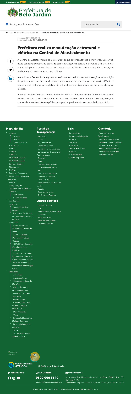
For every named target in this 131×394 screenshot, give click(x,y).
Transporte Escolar (45, 224)
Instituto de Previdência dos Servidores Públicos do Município (23, 216)
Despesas (41, 158)
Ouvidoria (42, 214)
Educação (42, 137)
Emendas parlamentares (47, 164)
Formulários (73, 145)
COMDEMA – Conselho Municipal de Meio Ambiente (22, 247)
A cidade (12, 133)
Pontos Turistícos (20, 198)
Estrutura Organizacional (47, 167)
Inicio (40, 170)
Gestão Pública (19, 300)
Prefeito (12, 182)
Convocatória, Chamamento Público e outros (49, 153)
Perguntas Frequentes (18, 173)
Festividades (18, 195)
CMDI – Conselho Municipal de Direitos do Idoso (22, 229)
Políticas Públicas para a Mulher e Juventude (22, 319)
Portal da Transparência (47, 221)
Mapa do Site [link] (61, 2)
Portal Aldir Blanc (44, 218)
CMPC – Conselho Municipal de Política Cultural (20, 238)
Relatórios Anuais (106, 155)
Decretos (72, 139)
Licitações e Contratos (47, 177)
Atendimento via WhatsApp (110, 139)
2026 (55, 389)
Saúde (15, 330)
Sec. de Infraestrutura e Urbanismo (24, 33)
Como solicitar (74, 133)
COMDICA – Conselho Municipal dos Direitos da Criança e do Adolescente (22, 256)
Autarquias (13, 204)
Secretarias (13, 272)
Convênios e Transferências (49, 149)
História (16, 139)
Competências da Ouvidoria (110, 142)
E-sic (40, 208)
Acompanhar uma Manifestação (106, 134)
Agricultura (17, 275)
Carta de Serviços (45, 205)
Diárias (40, 161)
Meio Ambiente (19, 312)
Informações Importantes (109, 152)
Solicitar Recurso (75, 155)
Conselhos (13, 222)
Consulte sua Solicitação (78, 136)
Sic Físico (72, 152)
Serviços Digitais (15, 185)
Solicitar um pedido (76, 158)
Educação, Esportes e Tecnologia (21, 294)
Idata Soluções (80, 389)
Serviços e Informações (24, 24)
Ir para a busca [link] (16, 2)
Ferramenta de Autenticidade (49, 211)
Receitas (41, 189)
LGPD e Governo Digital (47, 174)
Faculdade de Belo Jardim (20, 208)
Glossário (13, 155)
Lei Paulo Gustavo (16, 164)
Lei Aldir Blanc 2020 (17, 158)
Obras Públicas (43, 180)
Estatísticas (72, 142)
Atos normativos (44, 143)
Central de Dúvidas (45, 146)
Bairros (12, 148)
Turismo (12, 192)
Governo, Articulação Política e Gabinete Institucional (21, 306)
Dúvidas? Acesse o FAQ (108, 145)
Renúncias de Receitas (47, 195)
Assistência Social (20, 278)
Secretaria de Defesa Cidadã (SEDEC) (21, 334)
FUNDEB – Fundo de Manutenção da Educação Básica (22, 266)
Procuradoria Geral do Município (21, 325)
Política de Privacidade (51, 366)
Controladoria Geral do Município (22, 282)
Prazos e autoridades (76, 148)
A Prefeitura (14, 145)
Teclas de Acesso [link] (39, 2)
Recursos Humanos (45, 192)
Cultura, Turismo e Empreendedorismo (20, 288)
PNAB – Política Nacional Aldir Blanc (18, 177)
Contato (12, 152)
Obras (15, 315)
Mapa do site (14, 167)
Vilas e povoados (20, 142)
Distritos (16, 136)
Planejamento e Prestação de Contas (49, 184)
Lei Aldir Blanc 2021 (17, 161)
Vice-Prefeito (14, 201)
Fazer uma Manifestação (109, 148)
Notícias (12, 170)
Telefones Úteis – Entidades (20, 189)
